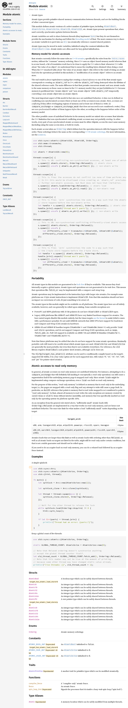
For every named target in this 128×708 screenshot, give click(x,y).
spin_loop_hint (35, 689)
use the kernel (99, 318)
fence (31, 686)
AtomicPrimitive (36, 671)
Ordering (32, 632)
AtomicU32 (33, 614)
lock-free (80, 284)
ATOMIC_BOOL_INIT (37, 644)
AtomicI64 (33, 593)
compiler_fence (35, 683)
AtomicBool (34, 579)
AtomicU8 (33, 608)
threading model (82, 39)
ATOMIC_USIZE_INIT (37, 656)
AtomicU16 (33, 611)
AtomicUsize (34, 619)
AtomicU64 (33, 616)
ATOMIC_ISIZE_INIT (37, 650)
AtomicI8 (32, 584)
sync (34, 3)
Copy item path (52, 6)
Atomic (32, 702)
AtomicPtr (33, 599)
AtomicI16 (33, 587)
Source (42, 9)
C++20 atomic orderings (95, 132)
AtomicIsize (34, 596)
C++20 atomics (78, 58)
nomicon (42, 134)
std (10, 3)
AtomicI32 (33, 590)
